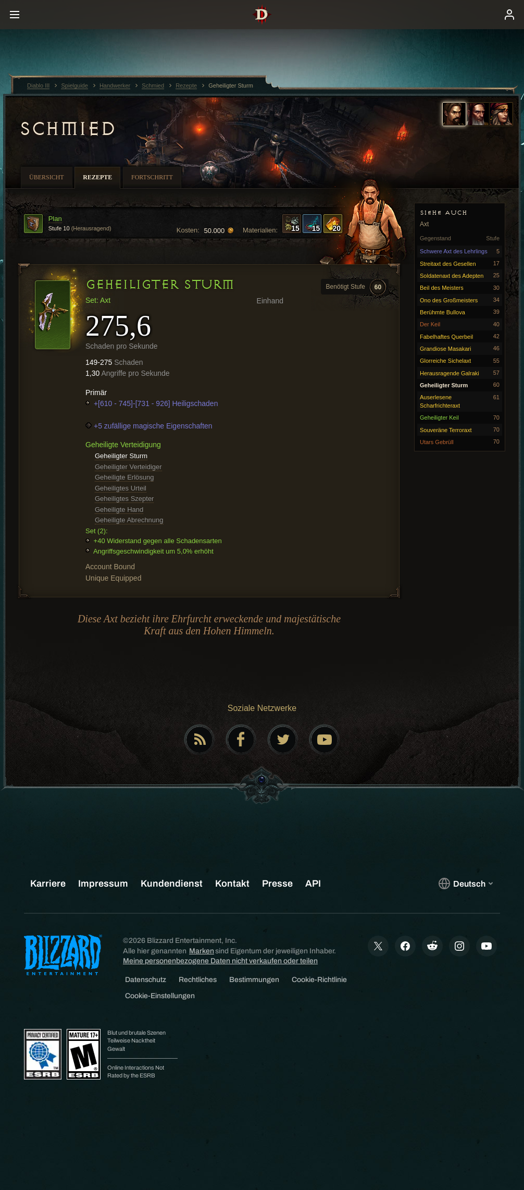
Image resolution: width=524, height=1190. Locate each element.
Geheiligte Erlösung (124, 477)
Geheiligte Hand (119, 509)
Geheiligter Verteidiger (128, 467)
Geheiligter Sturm (121, 456)
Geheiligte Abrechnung (129, 520)
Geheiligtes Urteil (120, 488)
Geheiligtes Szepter (124, 498)
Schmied (67, 129)
